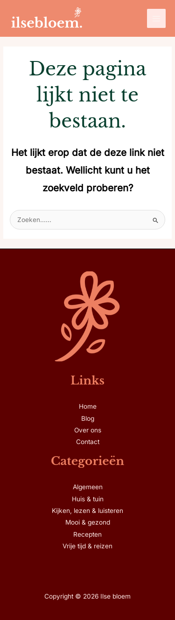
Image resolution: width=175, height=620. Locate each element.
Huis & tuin (88, 499)
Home (88, 406)
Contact (87, 441)
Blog (87, 418)
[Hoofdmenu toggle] (156, 18)
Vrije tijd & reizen (87, 546)
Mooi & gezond (87, 522)
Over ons (87, 430)
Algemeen (88, 487)
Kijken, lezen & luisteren (87, 510)
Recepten (87, 534)
